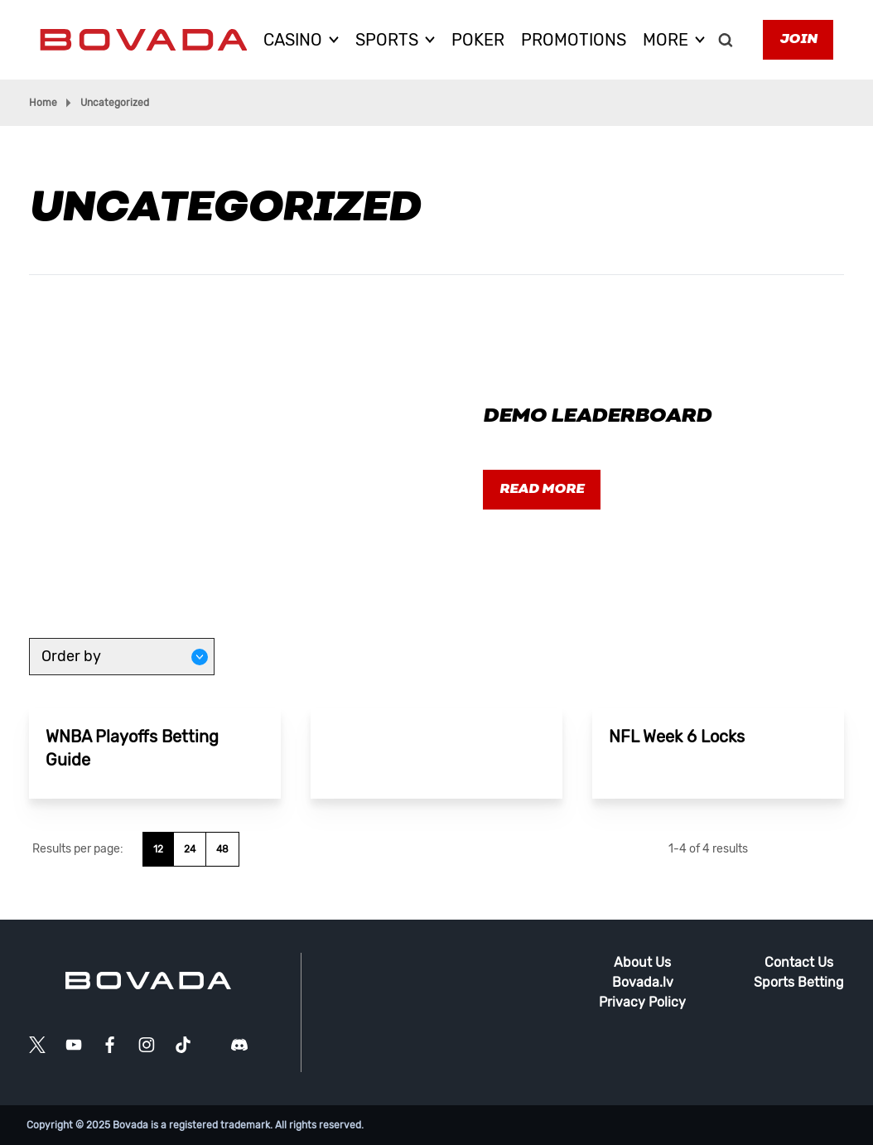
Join (798, 39)
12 (158, 849)
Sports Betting (799, 982)
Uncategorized (114, 103)
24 (189, 849)
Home (43, 103)
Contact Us (798, 962)
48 (222, 849)
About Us (642, 962)
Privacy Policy (642, 1002)
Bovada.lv (642, 982)
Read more (541, 489)
